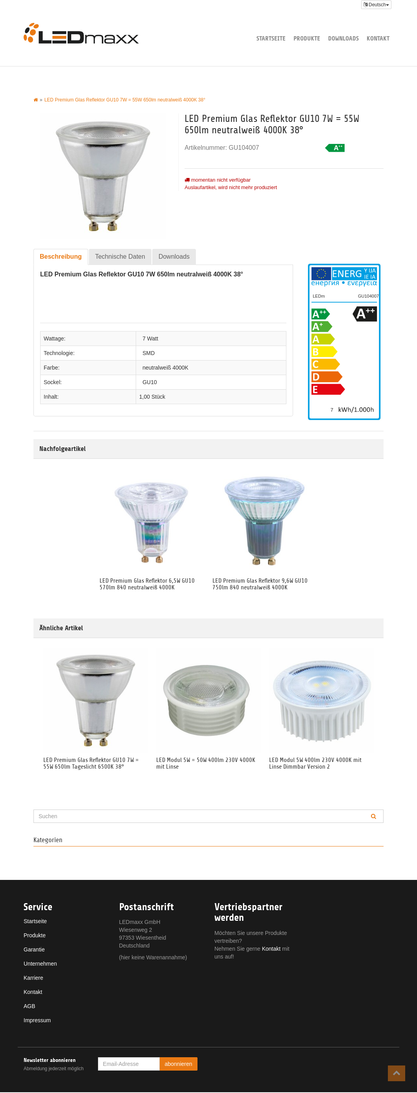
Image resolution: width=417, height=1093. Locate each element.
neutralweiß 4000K (165, 367)
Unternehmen (40, 964)
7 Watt (150, 338)
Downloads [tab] (174, 256)
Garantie (34, 950)
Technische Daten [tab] (120, 256)
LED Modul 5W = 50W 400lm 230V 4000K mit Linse (205, 764)
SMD (148, 353)
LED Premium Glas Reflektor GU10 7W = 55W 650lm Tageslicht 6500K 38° (91, 764)
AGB (29, 1007)
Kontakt (378, 38)
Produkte (306, 38)
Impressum (37, 1021)
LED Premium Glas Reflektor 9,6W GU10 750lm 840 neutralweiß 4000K (260, 584)
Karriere (33, 978)
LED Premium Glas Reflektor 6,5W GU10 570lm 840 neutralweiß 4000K (147, 584)
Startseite (271, 38)
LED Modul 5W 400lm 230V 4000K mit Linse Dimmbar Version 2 (315, 764)
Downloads (343, 38)
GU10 (149, 382)
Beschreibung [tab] (61, 256)
